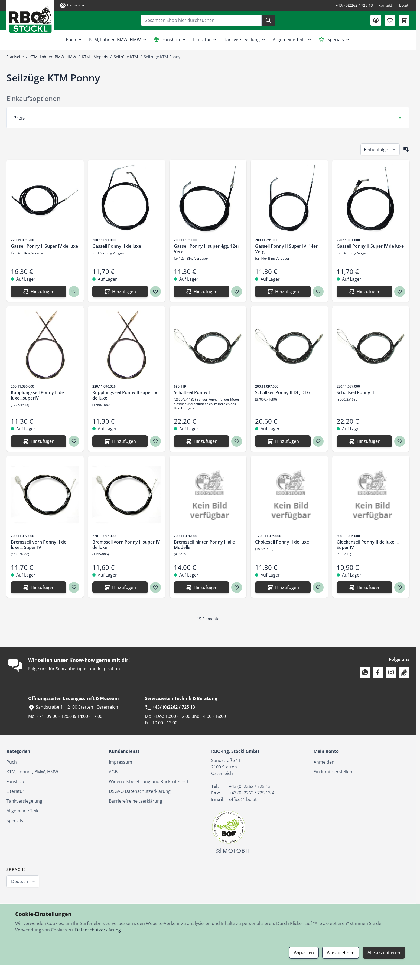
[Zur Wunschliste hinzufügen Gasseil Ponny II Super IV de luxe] (74, 291)
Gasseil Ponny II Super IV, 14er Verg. (286, 248)
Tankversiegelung (245, 39)
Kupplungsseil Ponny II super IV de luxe (124, 395)
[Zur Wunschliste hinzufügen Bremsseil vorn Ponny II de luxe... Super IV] (74, 587)
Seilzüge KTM (126, 56)
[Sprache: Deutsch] (72, 5)
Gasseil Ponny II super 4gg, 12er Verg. (206, 248)
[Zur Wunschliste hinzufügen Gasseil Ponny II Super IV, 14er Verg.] (318, 291)
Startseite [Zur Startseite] (15, 56)
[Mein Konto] (375, 20)
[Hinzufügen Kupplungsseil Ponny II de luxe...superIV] (38, 441)
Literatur (205, 39)
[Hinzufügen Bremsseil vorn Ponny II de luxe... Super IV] (38, 587)
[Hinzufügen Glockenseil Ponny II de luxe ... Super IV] (364, 587)
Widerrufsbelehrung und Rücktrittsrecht (150, 781)
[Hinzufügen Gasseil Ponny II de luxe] (120, 291)
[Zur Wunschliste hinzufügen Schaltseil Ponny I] (236, 441)
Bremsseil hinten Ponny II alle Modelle (204, 544)
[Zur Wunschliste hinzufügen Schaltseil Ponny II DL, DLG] (318, 441)
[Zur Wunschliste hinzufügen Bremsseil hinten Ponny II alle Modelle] (236, 587)
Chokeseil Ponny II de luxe (282, 542)
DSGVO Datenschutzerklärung (140, 791)
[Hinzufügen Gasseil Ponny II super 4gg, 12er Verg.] (201, 291)
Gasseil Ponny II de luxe (116, 246)
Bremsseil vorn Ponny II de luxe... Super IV (38, 544)
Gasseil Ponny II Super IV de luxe (44, 246)
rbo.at (403, 5)
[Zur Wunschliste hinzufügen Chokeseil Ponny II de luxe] (318, 587)
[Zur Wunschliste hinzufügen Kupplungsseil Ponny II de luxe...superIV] (74, 441)
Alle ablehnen (340, 953)
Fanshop (170, 39)
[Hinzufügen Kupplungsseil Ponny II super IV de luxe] (120, 441)
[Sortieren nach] (380, 149)
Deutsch (19, 881)
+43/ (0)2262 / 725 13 (354, 5)
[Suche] (268, 20)
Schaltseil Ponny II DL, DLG (282, 392)
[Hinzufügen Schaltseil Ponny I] (201, 441)
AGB (113, 772)
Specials (334, 39)
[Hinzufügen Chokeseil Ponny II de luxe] (283, 587)
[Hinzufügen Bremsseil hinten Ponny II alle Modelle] (201, 587)
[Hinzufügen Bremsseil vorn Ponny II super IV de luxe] (120, 587)
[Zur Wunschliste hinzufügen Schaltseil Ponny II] (399, 441)
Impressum (120, 762)
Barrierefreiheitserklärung (135, 801)
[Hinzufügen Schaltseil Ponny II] (364, 441)
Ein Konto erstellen (333, 772)
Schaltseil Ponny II (355, 392)
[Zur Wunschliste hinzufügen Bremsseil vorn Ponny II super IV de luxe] (155, 587)
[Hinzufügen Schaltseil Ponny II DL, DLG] (283, 441)
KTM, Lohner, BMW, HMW (118, 39)
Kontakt (385, 5)
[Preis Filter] (208, 118)
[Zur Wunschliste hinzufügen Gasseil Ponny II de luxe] (155, 291)
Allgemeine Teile (292, 39)
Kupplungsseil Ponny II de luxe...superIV (37, 395)
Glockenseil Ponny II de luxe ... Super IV (368, 544)
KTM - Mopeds (95, 56)
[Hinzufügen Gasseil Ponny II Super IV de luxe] (38, 291)
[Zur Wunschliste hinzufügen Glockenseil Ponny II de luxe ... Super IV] (399, 587)
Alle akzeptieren (383, 953)
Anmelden (324, 762)
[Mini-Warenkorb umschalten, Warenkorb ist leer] (404, 20)
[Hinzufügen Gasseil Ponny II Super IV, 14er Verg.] (283, 291)
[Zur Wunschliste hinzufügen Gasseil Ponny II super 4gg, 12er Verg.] (236, 291)
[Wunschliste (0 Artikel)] (390, 20)
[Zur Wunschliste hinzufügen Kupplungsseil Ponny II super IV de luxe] (155, 441)
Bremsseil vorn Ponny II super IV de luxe (126, 544)
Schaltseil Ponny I (192, 392)
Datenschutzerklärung (98, 930)
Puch (74, 39)
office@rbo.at (243, 799)
